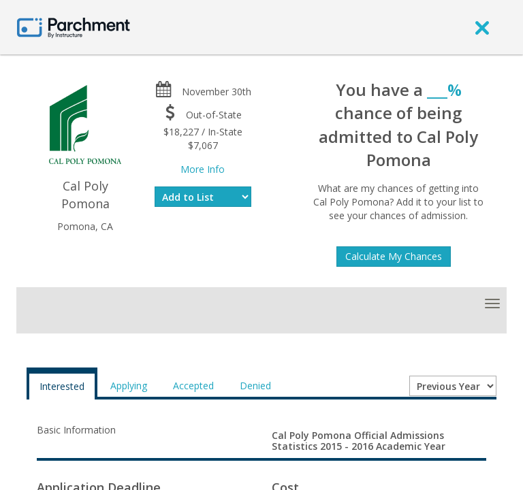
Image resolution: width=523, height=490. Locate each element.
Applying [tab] (128, 385)
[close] (482, 27)
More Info (202, 169)
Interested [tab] (61, 386)
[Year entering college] (452, 386)
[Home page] (73, 26)
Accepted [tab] (193, 385)
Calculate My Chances (393, 256)
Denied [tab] (255, 385)
